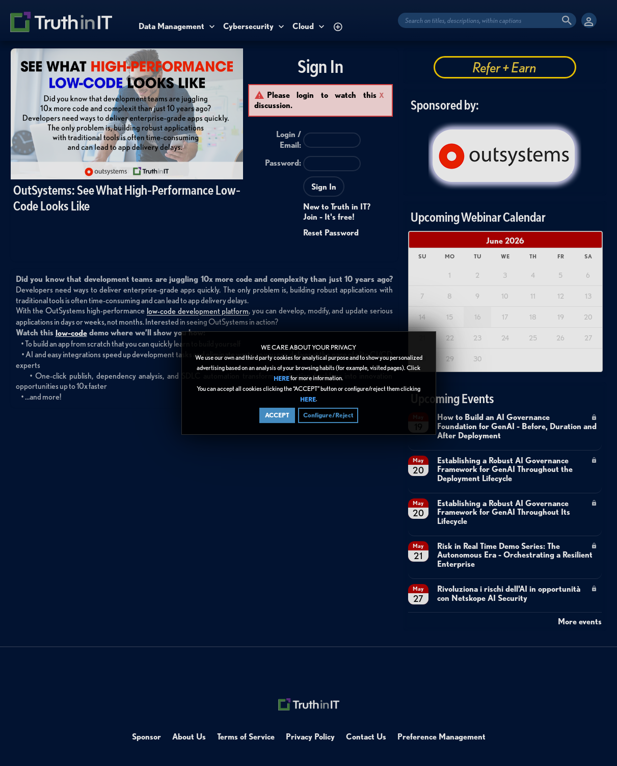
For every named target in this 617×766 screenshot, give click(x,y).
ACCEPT (277, 415)
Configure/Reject (328, 415)
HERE (281, 378)
